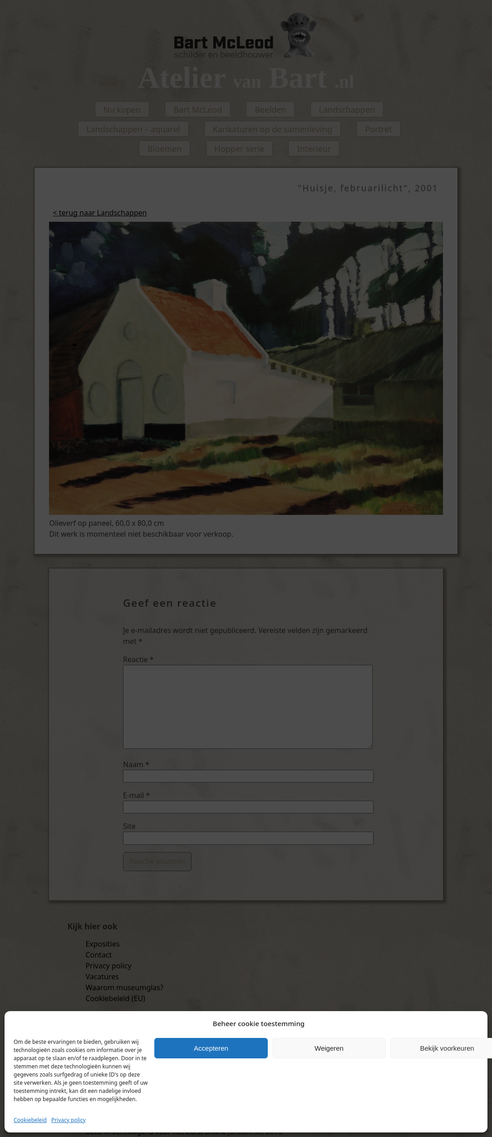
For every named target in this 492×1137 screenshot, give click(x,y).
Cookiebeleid (30, 1120)
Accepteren (211, 1048)
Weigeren (329, 1048)
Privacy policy (68, 1120)
